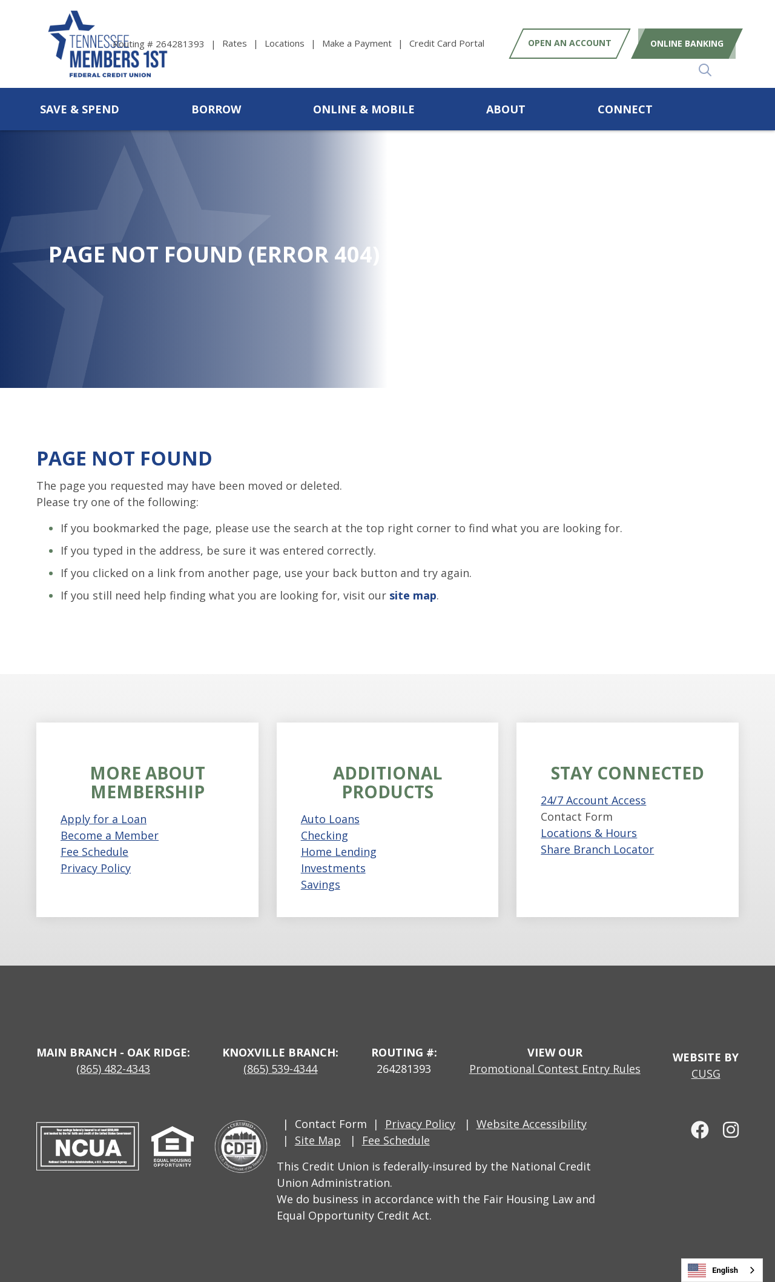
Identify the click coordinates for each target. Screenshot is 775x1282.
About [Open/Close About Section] (506, 109)
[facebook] (695, 1129)
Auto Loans (330, 819)
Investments (333, 868)
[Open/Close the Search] (725, 109)
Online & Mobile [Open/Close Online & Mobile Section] (364, 109)
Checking (324, 835)
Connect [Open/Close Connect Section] (625, 109)
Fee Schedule (94, 851)
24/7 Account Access (593, 800)
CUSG (706, 1073)
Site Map (318, 1140)
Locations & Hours (589, 833)
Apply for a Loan (104, 819)
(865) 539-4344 (280, 1068)
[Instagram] (725, 1129)
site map (413, 595)
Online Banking (684, 43)
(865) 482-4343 (113, 1068)
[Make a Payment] (365, 43)
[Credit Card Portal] (446, 43)
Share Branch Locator (597, 849)
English (713, 1270)
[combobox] (722, 1270)
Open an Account (570, 43)
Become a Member (110, 835)
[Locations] (293, 43)
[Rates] (243, 43)
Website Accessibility (532, 1124)
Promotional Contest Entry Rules (555, 1068)
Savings (320, 884)
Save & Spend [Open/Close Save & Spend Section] (79, 109)
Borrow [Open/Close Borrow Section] (216, 109)
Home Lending (339, 851)
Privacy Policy (96, 868)
